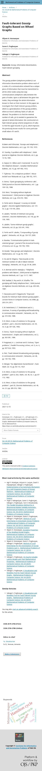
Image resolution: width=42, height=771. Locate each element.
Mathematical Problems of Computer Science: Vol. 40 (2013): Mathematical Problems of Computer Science (21, 525)
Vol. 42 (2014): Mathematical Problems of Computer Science (19, 11)
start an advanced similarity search (25, 609)
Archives (12, 7)
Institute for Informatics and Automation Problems (21, 747)
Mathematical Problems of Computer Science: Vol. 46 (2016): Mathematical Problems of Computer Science (20, 512)
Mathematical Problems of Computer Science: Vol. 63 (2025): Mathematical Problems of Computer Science (20, 494)
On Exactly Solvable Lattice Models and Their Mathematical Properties (22, 559)
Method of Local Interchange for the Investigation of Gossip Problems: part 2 (23, 545)
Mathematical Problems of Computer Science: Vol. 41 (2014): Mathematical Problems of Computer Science (23, 551)
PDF (6, 396)
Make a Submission (12, 654)
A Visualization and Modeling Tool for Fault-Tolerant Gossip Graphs (22, 572)
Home (4, 7)
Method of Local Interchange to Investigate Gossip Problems (23, 520)
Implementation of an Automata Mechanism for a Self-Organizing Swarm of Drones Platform (23, 489)
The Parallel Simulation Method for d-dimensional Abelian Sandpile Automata (21, 506)
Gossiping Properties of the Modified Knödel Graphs (22, 531)
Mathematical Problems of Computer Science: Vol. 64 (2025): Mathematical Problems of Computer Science (21, 564)
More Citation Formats (11, 430)
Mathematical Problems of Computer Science (23, 2)
